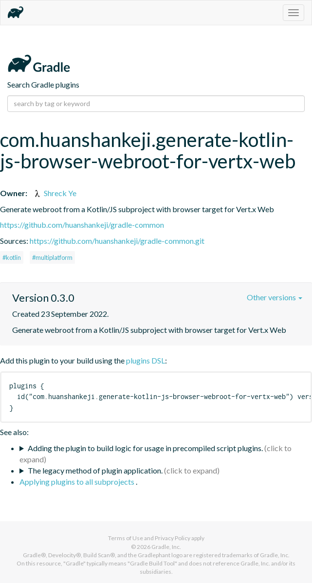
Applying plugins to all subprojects (77, 481)
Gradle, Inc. (166, 546)
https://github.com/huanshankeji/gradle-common (82, 224)
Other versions (274, 297)
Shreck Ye (54, 193)
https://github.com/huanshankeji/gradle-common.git (117, 240)
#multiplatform (52, 257)
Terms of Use (125, 538)
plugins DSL (145, 360)
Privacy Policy (172, 538)
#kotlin (11, 257)
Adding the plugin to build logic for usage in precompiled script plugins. (145, 448)
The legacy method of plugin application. (95, 470)
